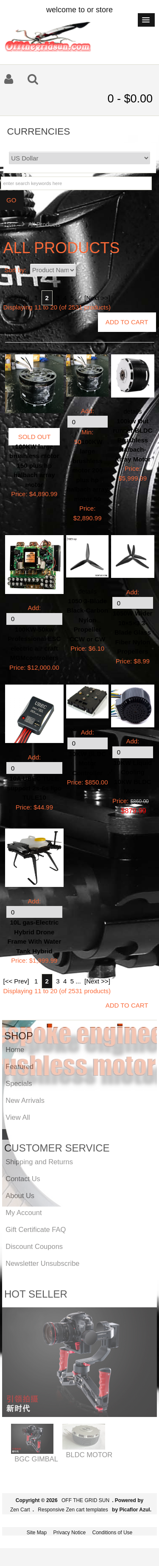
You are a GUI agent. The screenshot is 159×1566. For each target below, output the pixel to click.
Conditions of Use (112, 1533)
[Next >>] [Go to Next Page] (97, 297)
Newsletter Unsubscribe (42, 1263)
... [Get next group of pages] (78, 297)
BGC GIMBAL (36, 1459)
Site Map (37, 1533)
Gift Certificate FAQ (36, 1229)
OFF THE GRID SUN (85, 1500)
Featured (19, 1066)
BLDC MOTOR (89, 1454)
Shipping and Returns (39, 1162)
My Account (24, 1212)
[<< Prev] (16, 297)
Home (11, 224)
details (34, 427)
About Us (20, 1195)
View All (18, 1117)
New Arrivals (25, 1100)
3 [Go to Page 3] (57, 297)
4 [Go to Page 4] (65, 297)
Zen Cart (20, 1510)
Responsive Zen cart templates (73, 1510)
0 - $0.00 (130, 98)
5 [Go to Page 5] (72, 297)
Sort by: (16, 269)
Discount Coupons (34, 1246)
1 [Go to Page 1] (36, 297)
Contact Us (23, 1178)
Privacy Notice (69, 1533)
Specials (19, 1083)
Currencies (38, 131)
